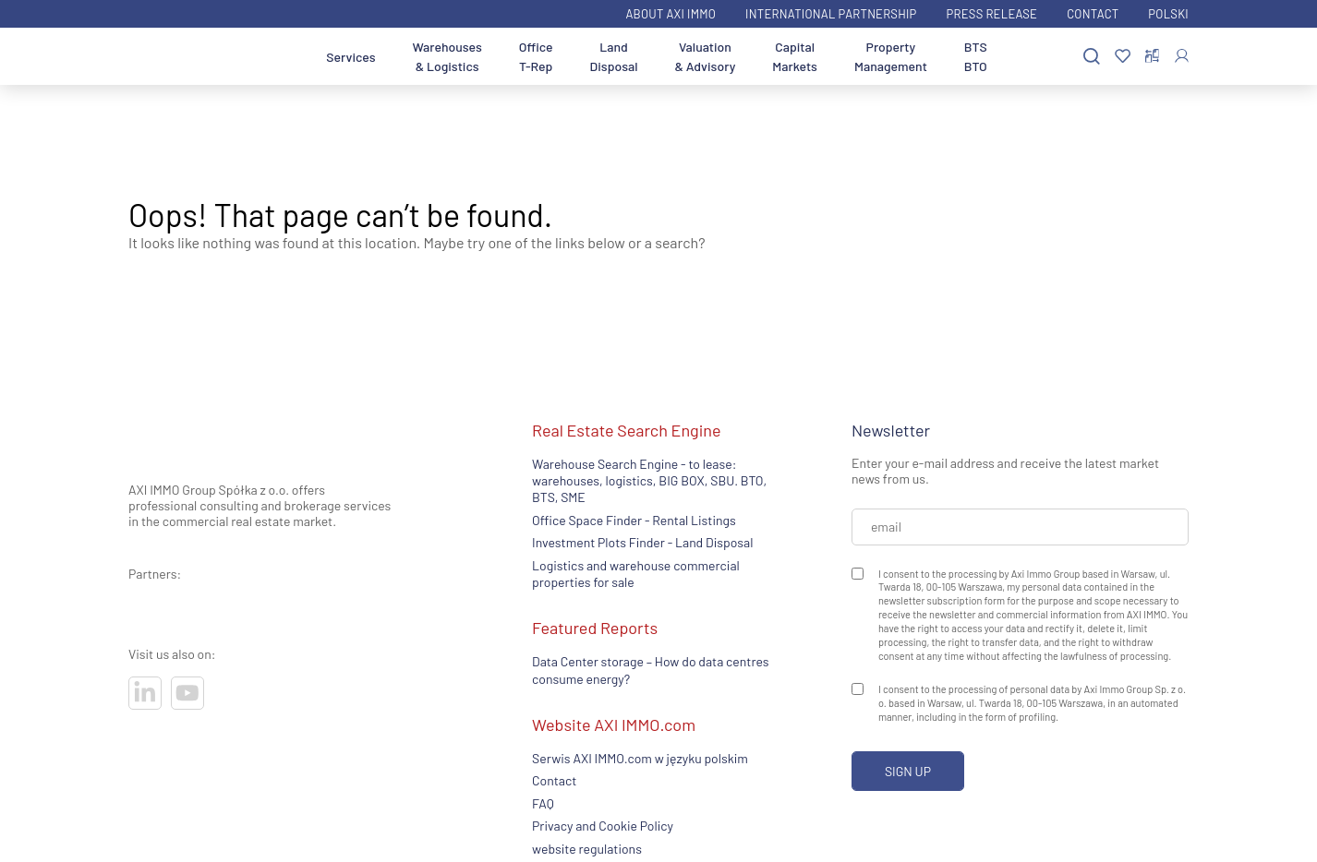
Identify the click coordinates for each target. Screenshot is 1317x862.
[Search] (1091, 57)
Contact (1092, 13)
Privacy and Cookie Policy (602, 825)
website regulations (587, 848)
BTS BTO (975, 56)
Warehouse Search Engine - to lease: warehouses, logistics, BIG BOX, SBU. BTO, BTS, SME (649, 481)
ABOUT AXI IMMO (670, 13)
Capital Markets (794, 56)
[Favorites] (1122, 57)
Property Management (890, 56)
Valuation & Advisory (705, 56)
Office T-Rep (536, 56)
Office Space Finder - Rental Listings (634, 520)
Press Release (992, 13)
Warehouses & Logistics (447, 56)
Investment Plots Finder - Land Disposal (642, 542)
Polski (1168, 13)
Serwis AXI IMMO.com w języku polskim (640, 758)
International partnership (830, 13)
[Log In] (1182, 56)
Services (350, 57)
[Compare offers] (1152, 56)
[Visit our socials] (145, 693)
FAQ (543, 803)
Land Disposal (614, 56)
